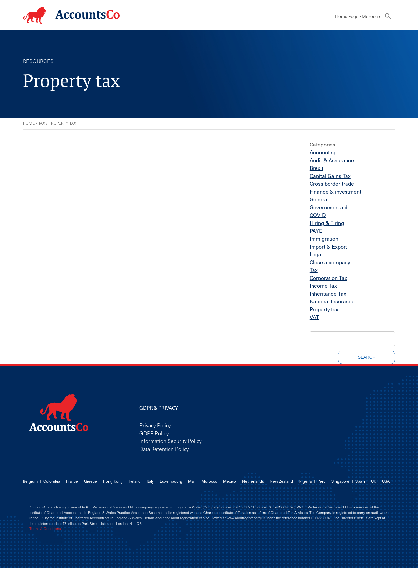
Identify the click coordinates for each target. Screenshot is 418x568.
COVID (318, 215)
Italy (150, 481)
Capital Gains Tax (330, 176)
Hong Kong (113, 481)
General (319, 199)
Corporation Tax (328, 278)
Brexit (316, 168)
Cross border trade (332, 183)
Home (29, 123)
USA (386, 481)
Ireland (135, 481)
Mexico (229, 481)
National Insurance (332, 301)
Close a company (330, 262)
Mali (192, 481)
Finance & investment (335, 191)
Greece (90, 481)
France (72, 481)
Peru (321, 481)
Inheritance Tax (328, 293)
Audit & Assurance (332, 160)
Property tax (324, 309)
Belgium (30, 481)
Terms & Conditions (45, 528)
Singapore (340, 481)
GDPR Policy (154, 433)
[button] (388, 17)
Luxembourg (171, 481)
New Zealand (281, 481)
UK (373, 481)
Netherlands (253, 481)
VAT (314, 317)
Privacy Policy (155, 425)
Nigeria (305, 481)
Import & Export (328, 246)
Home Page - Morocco (357, 16)
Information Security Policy (170, 441)
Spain (360, 481)
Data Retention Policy (164, 449)
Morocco (209, 481)
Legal (316, 254)
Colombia (51, 481)
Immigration (324, 238)
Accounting (323, 152)
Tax (41, 123)
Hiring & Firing (327, 223)
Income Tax (323, 285)
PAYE (316, 230)
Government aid (328, 207)
